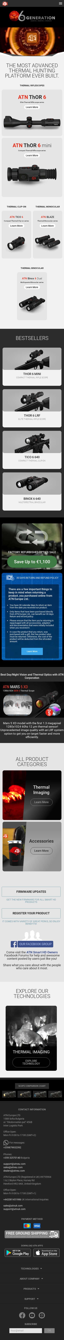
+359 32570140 (11, 1157)
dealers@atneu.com (14, 1170)
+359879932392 (12, 1147)
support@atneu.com (14, 1164)
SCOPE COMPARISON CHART (32, 1086)
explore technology (31, 1062)
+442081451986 (12, 1199)
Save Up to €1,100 (32, 561)
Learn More (32, 651)
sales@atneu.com (13, 1167)
